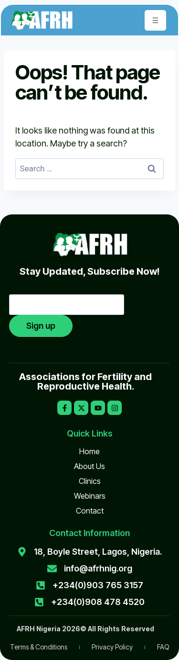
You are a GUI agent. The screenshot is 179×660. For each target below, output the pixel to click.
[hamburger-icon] (155, 20)
